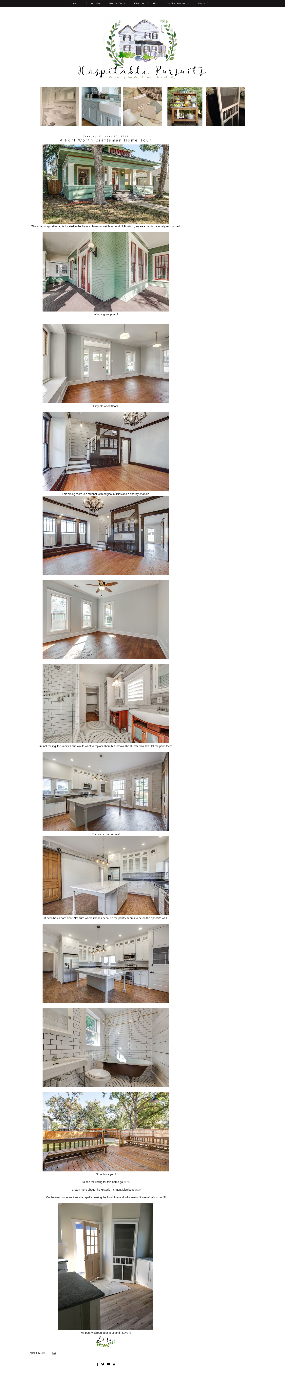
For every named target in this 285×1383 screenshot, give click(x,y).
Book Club (206, 3)
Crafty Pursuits (177, 3)
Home (72, 3)
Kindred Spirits (145, 3)
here (126, 1182)
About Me (93, 3)
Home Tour (117, 3)
